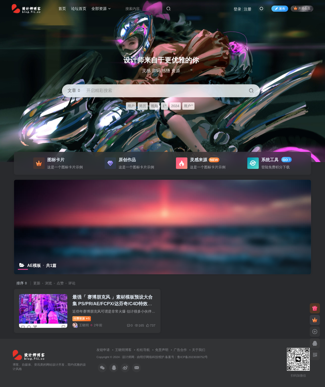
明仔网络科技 (149, 357)
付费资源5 (82, 318)
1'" (164, 106)
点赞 (60, 283)
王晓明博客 (123, 350)
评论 (71, 283)
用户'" (188, 106)
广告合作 (180, 350)
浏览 (48, 283)
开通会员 (302, 8)
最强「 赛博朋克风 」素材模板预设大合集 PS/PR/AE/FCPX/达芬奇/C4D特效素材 (112, 303)
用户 (131, 106)
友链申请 (103, 350)
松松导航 (143, 350)
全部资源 (101, 8)
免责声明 (161, 350)
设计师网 (128, 357)
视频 (154, 106)
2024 (175, 106)
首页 (62, 8)
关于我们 (198, 350)
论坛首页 (78, 8)
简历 (142, 106)
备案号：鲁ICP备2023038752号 (186, 357)
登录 (237, 9)
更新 (36, 283)
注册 (247, 9)
